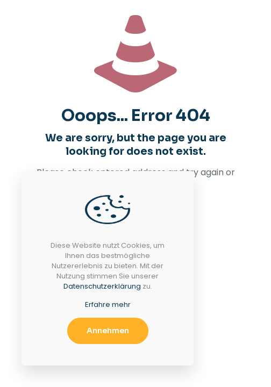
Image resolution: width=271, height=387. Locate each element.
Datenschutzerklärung (102, 286)
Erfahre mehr (108, 304)
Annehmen (108, 330)
